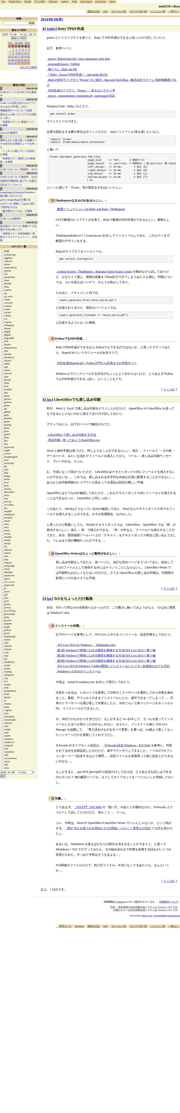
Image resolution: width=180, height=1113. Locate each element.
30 (15, 63)
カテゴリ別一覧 (138, 11)
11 (22, 53)
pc (50, 405)
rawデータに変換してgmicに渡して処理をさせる (18, 205)
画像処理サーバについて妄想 (16, 110)
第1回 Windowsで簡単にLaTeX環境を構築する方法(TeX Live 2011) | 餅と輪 (106, 656)
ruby (52, 29)
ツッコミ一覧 (157, 11)
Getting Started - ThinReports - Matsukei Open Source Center (94, 276)
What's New (15, 1)
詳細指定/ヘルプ (169, 907)
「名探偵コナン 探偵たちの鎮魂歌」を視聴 (17, 160)
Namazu (121, 907)
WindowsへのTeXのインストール (79, 677)
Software (53, 1)
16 (15, 56)
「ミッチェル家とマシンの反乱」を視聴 (18, 153)
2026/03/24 (31, 188)
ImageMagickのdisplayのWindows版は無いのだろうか (17, 194)
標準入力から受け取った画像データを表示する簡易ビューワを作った (18, 143)
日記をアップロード (11, 184)
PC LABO (40, 1)
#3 (44, 604)
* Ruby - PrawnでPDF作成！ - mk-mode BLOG (78, 74)
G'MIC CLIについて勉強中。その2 (18, 176)
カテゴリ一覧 (18, 246)
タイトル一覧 (118, 11)
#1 (44, 29)
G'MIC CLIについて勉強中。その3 (18, 169)
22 (12, 59)
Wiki (74, 1)
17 (19, 56)
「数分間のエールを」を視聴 (16, 211)
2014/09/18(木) (52, 19)
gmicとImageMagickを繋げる (15, 199)
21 (9, 59)
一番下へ (173, 11)
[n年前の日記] (75, 19)
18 (22, 56)
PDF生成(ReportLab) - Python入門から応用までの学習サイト (97, 368)
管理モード (65, 931)
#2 (44, 405)
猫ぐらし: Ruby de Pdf (62, 69)
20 (28, 56)
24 (19, 59)
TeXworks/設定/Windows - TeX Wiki (127, 751)
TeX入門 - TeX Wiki (88, 812)
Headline (79, 931)
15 (12, 56)
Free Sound (86, 1)
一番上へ (173, 931)
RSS (105, 11)
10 (19, 53)
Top (3, 1)
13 (28, 53)
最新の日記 (94, 11)
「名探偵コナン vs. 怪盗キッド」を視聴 (18, 123)
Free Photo (100, 1)
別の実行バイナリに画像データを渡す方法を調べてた (18, 228)
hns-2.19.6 (147, 921)
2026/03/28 (31, 129)
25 (22, 59)
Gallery (65, 1)
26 (25, 59)
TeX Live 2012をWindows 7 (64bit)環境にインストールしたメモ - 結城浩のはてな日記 (113, 671)
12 (25, 53)
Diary (112, 1)
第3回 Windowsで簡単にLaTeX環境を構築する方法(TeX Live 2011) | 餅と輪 (106, 666)
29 (12, 63)
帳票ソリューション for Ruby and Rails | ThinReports (91, 213)
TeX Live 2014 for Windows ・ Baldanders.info (86, 650)
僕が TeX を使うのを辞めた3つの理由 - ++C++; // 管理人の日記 (109, 833)
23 (15, 59)
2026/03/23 (31, 214)
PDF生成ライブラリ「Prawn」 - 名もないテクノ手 (81, 90)
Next (27, 42)
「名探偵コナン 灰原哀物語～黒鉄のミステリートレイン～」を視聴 (18, 237)
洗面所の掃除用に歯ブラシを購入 (18, 180)
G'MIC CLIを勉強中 (10, 218)
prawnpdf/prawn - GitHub (64, 64)
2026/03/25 (31, 173)
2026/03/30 (31, 88)
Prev (10, 42)
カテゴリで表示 (28, 67)
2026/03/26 (31, 165)
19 (25, 56)
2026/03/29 (31, 99)
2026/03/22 (31, 222)
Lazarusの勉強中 (9, 132)
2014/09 (19, 42)
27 (28, 59)
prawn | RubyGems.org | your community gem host (79, 58)
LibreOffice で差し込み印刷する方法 (72, 440)
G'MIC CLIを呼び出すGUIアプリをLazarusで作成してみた (18, 105)
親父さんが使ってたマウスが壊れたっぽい (18, 116)
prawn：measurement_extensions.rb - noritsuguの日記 (81, 95)
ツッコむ (169, 395)
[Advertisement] (129, 963)
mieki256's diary (169, 6)
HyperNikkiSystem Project (167, 921)
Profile (27, 1)
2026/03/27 (31, 136)
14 (9, 56)
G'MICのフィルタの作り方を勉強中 (18, 94)
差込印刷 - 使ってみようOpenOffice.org (74, 445)
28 (9, 63)
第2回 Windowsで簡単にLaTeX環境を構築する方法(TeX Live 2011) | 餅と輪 (106, 661)
